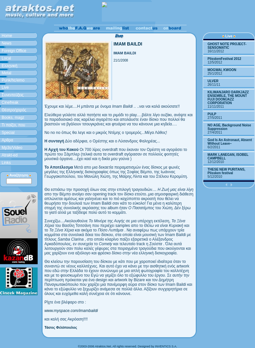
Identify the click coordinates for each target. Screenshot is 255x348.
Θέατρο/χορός (14, 110)
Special (8, 132)
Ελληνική (9, 66)
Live (5, 87)
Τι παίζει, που (13, 125)
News (6, 43)
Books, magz (13, 117)
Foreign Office (14, 50)
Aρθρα (7, 140)
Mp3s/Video (12, 147)
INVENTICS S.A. (166, 346)
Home (7, 35)
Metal (6, 73)
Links (6, 162)
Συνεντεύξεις (13, 95)
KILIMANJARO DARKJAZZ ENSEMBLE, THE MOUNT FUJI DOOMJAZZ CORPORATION (228, 97)
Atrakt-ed (10, 155)
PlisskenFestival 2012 (224, 59)
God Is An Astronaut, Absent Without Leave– (230, 141)
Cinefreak (10, 102)
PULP (212, 114)
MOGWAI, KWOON (222, 70)
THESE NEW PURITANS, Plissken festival (226, 171)
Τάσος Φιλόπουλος (61, 327)
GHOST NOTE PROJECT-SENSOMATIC (227, 45)
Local (6, 58)
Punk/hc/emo (13, 80)
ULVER (213, 81)
